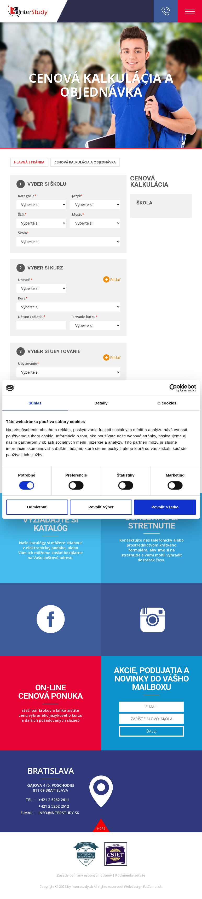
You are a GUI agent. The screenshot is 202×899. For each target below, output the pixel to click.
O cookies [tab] (167, 403)
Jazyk (76, 195)
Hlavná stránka (29, 162)
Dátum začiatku (31, 316)
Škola (22, 233)
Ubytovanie (27, 363)
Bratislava (50, 771)
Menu (190, 11)
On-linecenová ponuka (50, 692)
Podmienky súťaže (130, 875)
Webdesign (133, 886)
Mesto (77, 214)
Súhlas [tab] (35, 403)
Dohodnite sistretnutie (151, 521)
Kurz (22, 298)
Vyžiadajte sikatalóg (50, 524)
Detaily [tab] (101, 403)
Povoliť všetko (164, 507)
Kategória (26, 195)
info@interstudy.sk (58, 812)
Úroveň (24, 279)
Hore (101, 828)
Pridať (115, 280)
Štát (21, 214)
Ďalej (151, 731)
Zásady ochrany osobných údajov (84, 875)
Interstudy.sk (82, 886)
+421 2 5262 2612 (53, 806)
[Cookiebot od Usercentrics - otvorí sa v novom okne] (173, 388)
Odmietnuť (37, 507)
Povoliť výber (100, 507)
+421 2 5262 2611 (53, 799)
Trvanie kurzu (83, 316)
